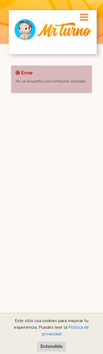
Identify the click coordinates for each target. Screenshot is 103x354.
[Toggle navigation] (81, 16)
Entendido (51, 346)
